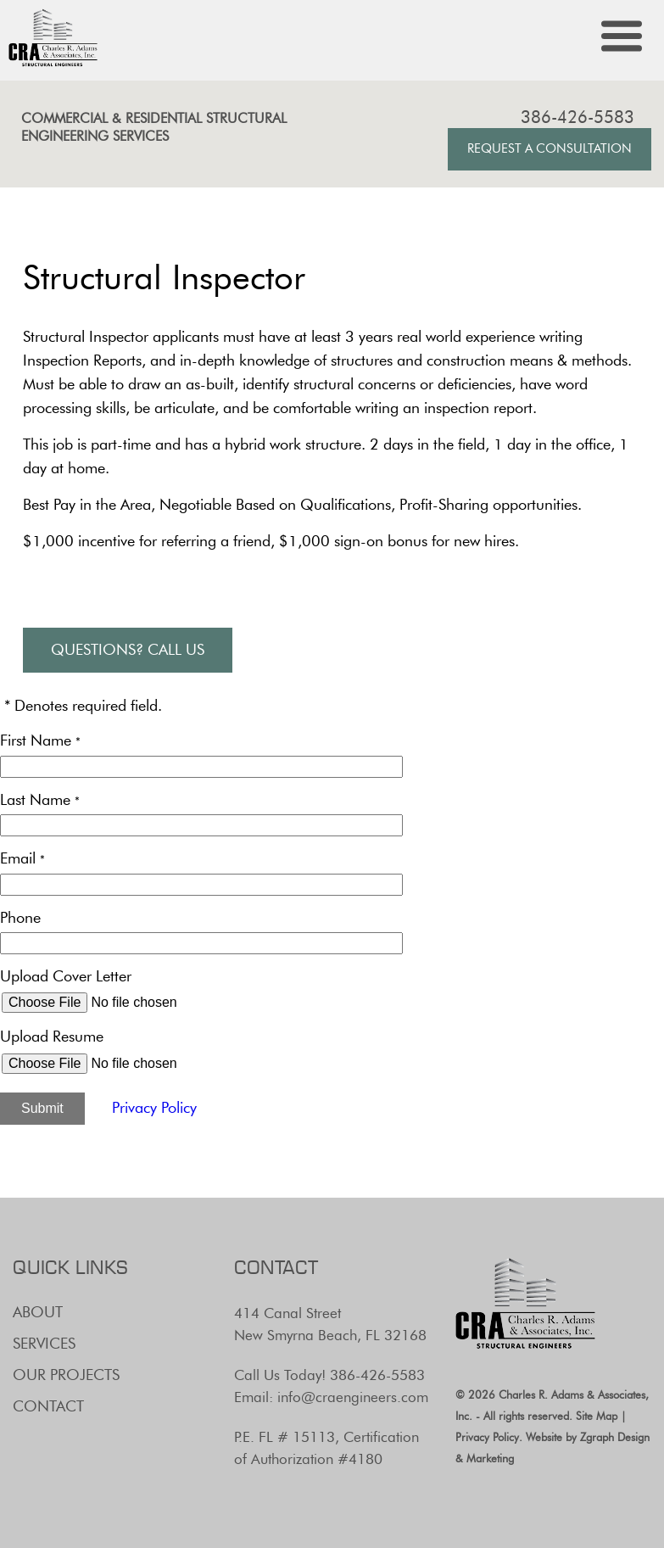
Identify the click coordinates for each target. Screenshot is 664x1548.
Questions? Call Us (127, 649)
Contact (48, 1406)
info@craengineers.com (352, 1397)
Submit (42, 1108)
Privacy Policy (154, 1107)
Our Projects (66, 1375)
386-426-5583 (577, 117)
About (38, 1312)
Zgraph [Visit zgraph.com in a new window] (597, 1437)
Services (44, 1343)
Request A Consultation (549, 148)
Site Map (596, 1415)
